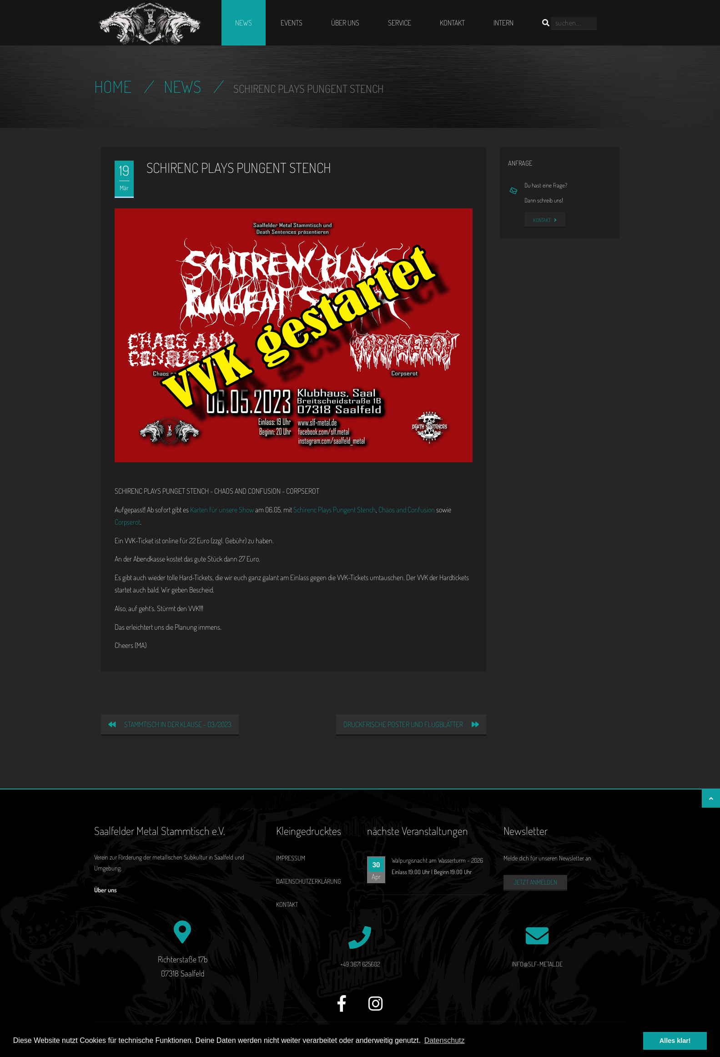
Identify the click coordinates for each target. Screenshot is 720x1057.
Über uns (345, 22)
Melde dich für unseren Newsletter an (547, 858)
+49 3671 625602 (360, 964)
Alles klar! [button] (675, 1040)
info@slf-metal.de (537, 964)
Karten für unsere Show (222, 509)
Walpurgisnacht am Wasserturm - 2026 (437, 860)
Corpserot (127, 521)
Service (399, 22)
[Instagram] (375, 1009)
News (243, 22)
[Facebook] (341, 1009)
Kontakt (452, 22)
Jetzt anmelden (535, 882)
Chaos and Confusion (406, 509)
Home (112, 86)
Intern (503, 22)
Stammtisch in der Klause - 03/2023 (170, 724)
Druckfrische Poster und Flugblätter (411, 724)
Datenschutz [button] (444, 1040)
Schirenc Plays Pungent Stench (334, 509)
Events (291, 22)
